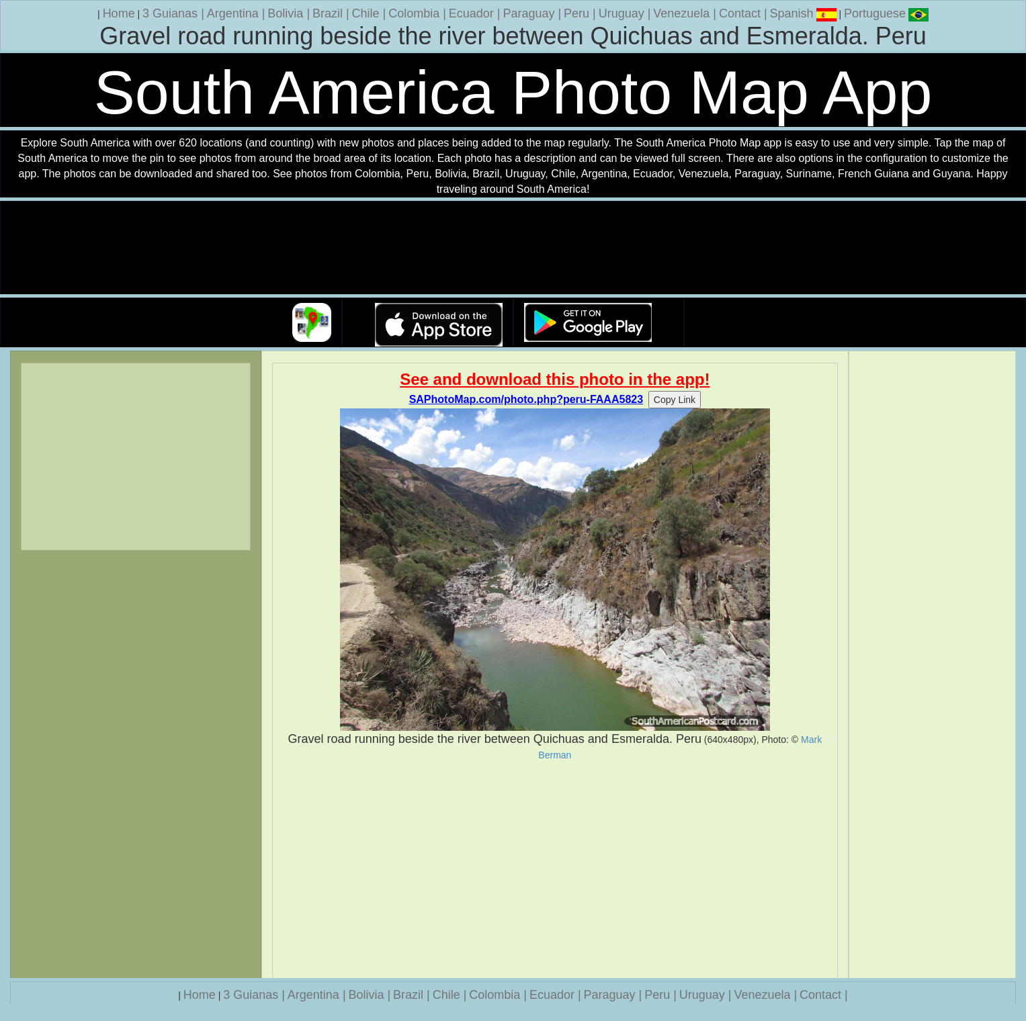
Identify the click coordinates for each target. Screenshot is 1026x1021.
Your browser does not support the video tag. (513, 248)
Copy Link (674, 399)
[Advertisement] (554, 869)
